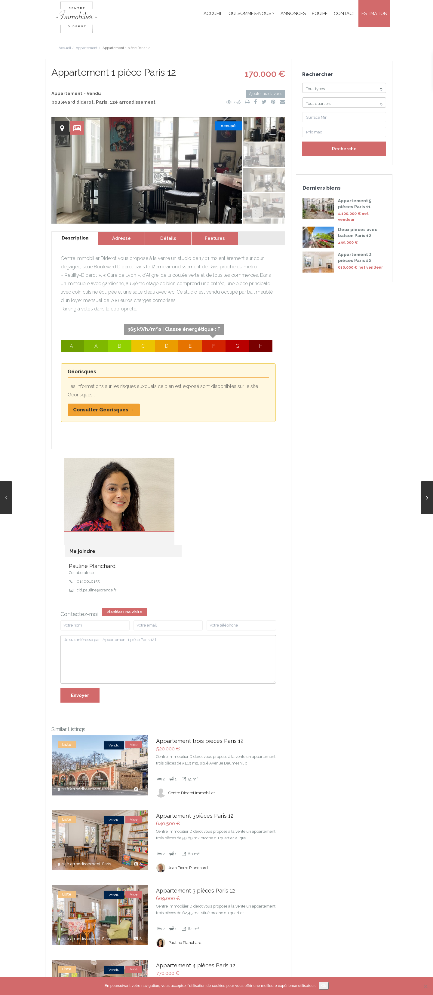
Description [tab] (75, 238)
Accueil (213, 13)
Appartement (86, 48)
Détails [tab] (168, 238)
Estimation (374, 13)
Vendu (94, 93)
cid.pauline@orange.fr (186, 503)
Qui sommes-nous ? (252, 13)
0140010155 (178, 494)
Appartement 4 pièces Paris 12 (195, 881)
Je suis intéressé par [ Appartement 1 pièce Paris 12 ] (168, 590)
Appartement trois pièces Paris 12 (199, 672)
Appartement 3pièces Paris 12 (194, 742)
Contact (344, 13)
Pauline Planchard (182, 479)
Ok (323, 985)
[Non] (425, 986)
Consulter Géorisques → (103, 410)
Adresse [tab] (121, 238)
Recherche (344, 148)
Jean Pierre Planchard (188, 788)
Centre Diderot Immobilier (191, 719)
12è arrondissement (132, 102)
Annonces (293, 13)
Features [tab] (215, 238)
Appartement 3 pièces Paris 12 (195, 811)
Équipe (320, 13)
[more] (217, 700)
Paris (101, 102)
